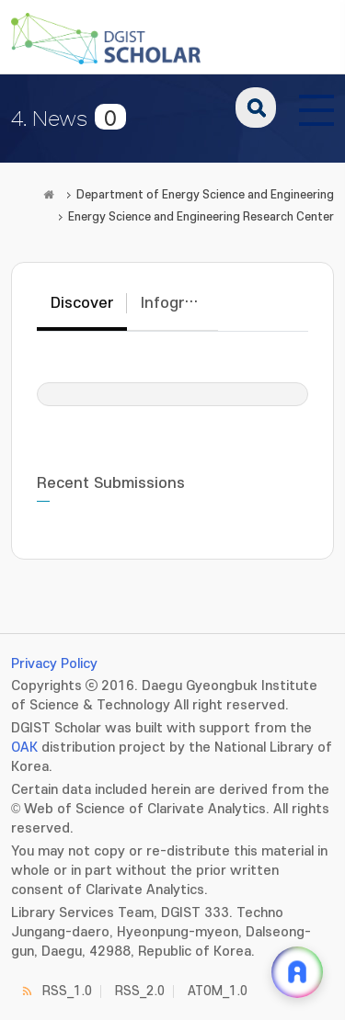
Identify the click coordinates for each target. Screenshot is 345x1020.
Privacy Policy (54, 664)
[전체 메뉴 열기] (316, 107)
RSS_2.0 (140, 991)
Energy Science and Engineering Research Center (201, 216)
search (256, 107)
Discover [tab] (82, 303)
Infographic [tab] (179, 303)
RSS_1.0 (67, 991)
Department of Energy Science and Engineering (205, 194)
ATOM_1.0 (217, 991)
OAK (24, 747)
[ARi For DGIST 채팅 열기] (297, 972)
